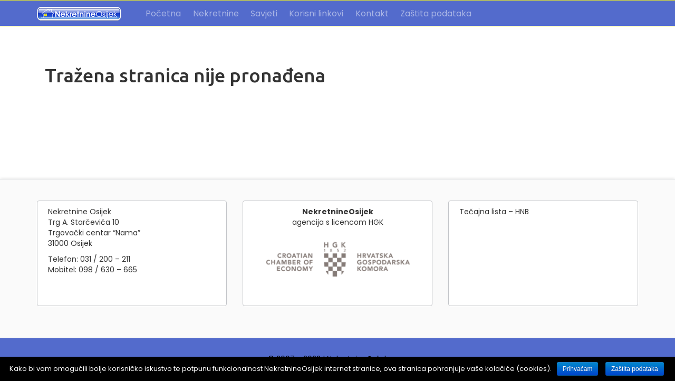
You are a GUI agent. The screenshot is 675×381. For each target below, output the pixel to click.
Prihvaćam (578, 369)
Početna (163, 13)
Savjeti (263, 13)
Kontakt (372, 13)
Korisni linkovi (316, 13)
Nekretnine (216, 13)
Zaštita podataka (435, 13)
